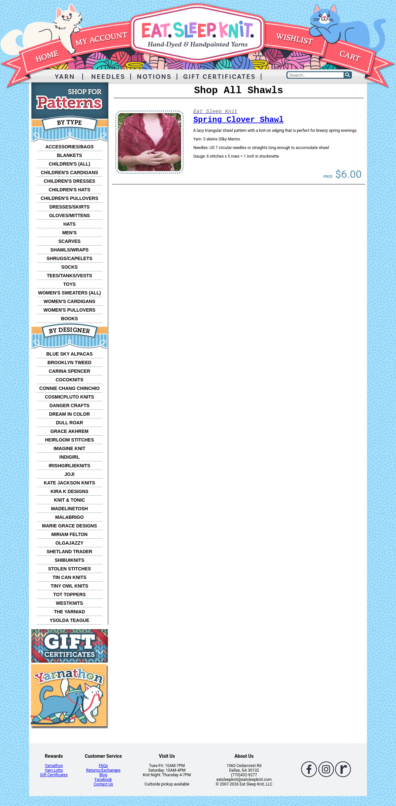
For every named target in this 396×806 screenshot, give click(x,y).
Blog (103, 775)
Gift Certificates (53, 775)
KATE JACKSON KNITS (69, 482)
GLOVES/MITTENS (69, 215)
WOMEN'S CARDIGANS (69, 301)
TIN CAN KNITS (69, 577)
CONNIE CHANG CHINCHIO (69, 388)
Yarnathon (54, 765)
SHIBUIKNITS (69, 560)
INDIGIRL (69, 457)
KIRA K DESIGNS (69, 491)
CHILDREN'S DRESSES (69, 181)
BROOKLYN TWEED (69, 362)
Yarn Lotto (54, 770)
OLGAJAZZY (69, 543)
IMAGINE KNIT (69, 448)
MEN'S (69, 232)
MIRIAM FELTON (69, 534)
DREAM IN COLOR (69, 414)
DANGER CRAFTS (69, 405)
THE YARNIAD (69, 611)
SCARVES (69, 241)
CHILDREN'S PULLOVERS (69, 198)
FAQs (103, 765)
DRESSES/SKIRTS (69, 207)
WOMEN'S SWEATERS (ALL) (69, 292)
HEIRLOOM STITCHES (69, 439)
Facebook (103, 779)
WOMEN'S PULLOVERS (69, 310)
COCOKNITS (69, 379)
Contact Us (103, 784)
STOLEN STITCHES (69, 568)
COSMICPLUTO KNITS (69, 397)
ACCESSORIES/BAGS (69, 146)
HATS (69, 224)
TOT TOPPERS (69, 594)
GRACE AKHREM (69, 431)
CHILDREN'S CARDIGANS (69, 172)
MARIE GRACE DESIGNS (69, 525)
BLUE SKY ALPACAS (69, 354)
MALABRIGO (69, 517)
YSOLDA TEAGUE (69, 620)
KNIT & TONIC (69, 500)
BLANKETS (69, 155)
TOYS (69, 284)
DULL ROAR (69, 422)
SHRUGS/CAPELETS (69, 258)
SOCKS (69, 267)
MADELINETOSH (69, 508)
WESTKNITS (69, 603)
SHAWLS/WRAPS (69, 249)
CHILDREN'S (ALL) (69, 164)
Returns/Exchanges (103, 770)
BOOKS (69, 318)
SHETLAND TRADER (69, 551)
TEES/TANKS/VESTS (69, 275)
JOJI (69, 474)
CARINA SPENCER (69, 371)
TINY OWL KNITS (69, 586)
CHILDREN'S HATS (69, 189)
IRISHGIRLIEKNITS (69, 465)
